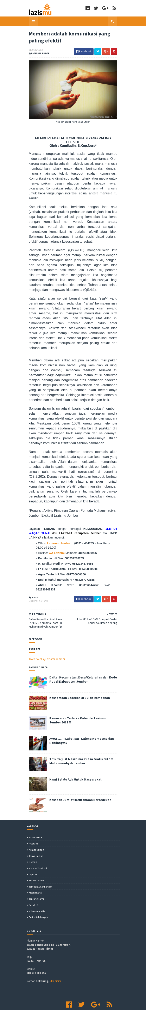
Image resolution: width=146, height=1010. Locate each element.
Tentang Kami (36, 879)
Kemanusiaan (36, 830)
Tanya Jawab (36, 836)
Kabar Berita (35, 818)
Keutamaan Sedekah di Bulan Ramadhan (77, 678)
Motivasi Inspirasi (36, 581)
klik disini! (56, 961)
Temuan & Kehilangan (40, 867)
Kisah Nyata (35, 873)
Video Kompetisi (37, 891)
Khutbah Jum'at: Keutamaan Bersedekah (78, 780)
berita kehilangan (38, 897)
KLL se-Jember (36, 860)
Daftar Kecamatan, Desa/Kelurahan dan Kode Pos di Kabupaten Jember (81, 660)
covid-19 (33, 885)
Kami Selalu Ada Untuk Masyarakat (73, 760)
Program (33, 824)
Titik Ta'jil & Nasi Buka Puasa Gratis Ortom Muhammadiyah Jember (79, 741)
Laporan (33, 854)
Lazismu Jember (55, 528)
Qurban (33, 842)
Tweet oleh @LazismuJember (45, 639)
